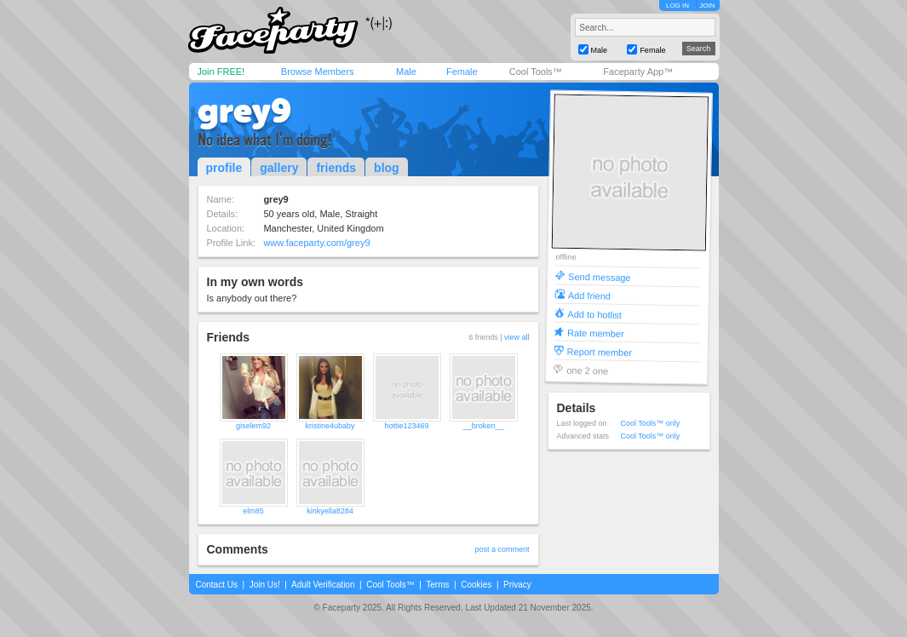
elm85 (253, 511)
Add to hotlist (594, 313)
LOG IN (677, 5)
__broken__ (483, 426)
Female (462, 71)
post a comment (501, 549)
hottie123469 (406, 426)
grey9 (244, 110)
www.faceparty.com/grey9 (316, 243)
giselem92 (253, 426)
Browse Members (317, 71)
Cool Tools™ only (650, 423)
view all (517, 337)
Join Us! (265, 584)
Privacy (517, 584)
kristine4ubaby (329, 426)
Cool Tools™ (535, 71)
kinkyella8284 (330, 511)
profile (224, 168)
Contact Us (217, 584)
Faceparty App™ (638, 71)
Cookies (476, 584)
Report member (599, 351)
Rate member (594, 332)
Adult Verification (323, 584)
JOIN (707, 5)
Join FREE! (221, 71)
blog (386, 168)
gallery (279, 168)
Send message (599, 276)
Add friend (588, 295)
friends (336, 168)
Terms (437, 584)
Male (406, 71)
